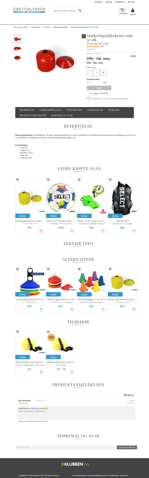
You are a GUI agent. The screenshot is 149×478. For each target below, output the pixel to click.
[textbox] (66, 447)
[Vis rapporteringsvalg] (132, 417)
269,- (105, 82)
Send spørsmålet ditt (127, 447)
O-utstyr (47, 27)
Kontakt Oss (120, 2)
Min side (131, 2)
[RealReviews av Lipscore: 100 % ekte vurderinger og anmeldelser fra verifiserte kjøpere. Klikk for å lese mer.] (129, 395)
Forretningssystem (79, 475)
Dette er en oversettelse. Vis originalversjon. (32, 411)
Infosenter (99, 2)
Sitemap (109, 2)
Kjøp (99, 88)
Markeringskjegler (60, 27)
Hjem (26, 27)
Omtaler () (91, 49)
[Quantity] (96, 72)
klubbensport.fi (43, 421)
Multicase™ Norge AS (119, 475)
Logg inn (133, 14)
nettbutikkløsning (96, 475)
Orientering (35, 27)
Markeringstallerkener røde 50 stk (84, 27)
